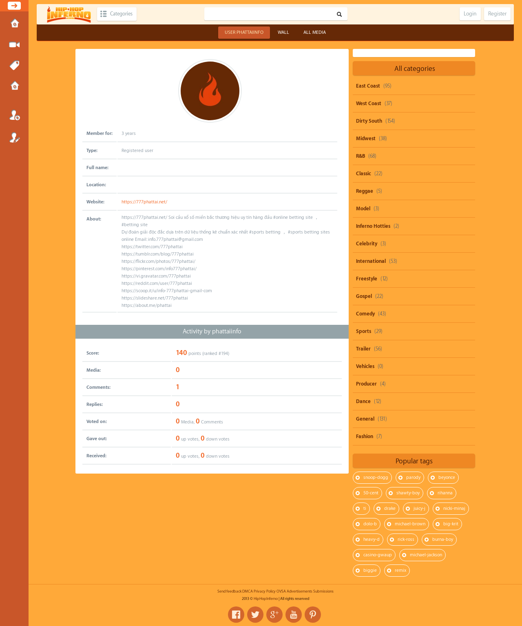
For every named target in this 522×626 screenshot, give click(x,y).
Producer (366, 384)
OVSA (281, 591)
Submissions (14, 86)
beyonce (446, 477)
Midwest (366, 138)
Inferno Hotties (373, 226)
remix (400, 570)
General (365, 419)
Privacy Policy (265, 591)
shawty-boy (408, 493)
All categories (414, 69)
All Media (314, 32)
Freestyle (366, 279)
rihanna (445, 493)
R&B (360, 156)
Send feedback (229, 591)
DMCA (247, 591)
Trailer (363, 349)
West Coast (368, 103)
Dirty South (369, 121)
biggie (370, 570)
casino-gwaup (377, 555)
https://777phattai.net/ (144, 202)
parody (413, 477)
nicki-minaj (454, 508)
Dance (363, 401)
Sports (363, 331)
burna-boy (442, 539)
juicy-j (419, 508)
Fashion (364, 436)
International (371, 261)
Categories (123, 14)
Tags (14, 65)
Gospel (364, 296)
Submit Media (14, 45)
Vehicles (365, 366)
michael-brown (410, 524)
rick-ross (406, 539)
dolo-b (370, 524)
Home (14, 24)
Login (14, 115)
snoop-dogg (375, 477)
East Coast (368, 86)
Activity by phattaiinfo (212, 331)
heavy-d (371, 539)
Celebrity (366, 244)
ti (364, 508)
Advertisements (299, 591)
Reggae (364, 191)
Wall (283, 32)
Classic (363, 173)
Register (14, 137)
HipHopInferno (266, 599)
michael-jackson (426, 555)
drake (390, 508)
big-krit (450, 524)
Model (363, 209)
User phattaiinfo (244, 32)
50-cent (370, 493)
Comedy (365, 314)
